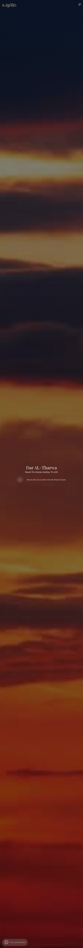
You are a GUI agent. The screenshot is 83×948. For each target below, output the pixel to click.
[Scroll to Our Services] (20, 480)
